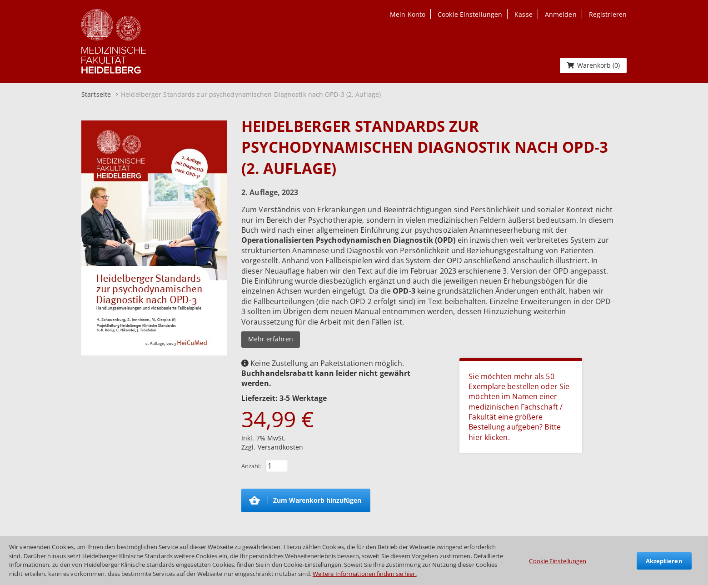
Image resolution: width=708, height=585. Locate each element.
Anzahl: (251, 466)
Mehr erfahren (270, 339)
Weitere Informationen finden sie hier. (365, 574)
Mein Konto (407, 14)
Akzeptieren (664, 561)
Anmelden (561, 14)
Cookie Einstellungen (557, 561)
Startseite (96, 94)
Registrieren (608, 14)
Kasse (523, 14)
